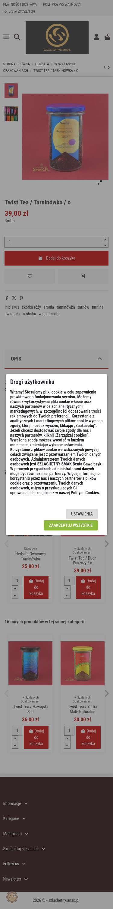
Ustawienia (82, 514)
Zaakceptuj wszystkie (71, 525)
